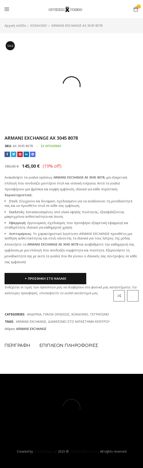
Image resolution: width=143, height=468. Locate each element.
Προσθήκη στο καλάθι (47, 278)
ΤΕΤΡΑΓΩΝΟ (99, 314)
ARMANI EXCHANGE (31, 321)
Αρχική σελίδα (15, 25)
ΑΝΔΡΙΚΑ (34, 314)
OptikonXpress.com (84, 451)
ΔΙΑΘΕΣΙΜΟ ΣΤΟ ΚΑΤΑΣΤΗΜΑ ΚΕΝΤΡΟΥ (79, 321)
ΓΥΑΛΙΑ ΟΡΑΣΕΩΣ (56, 314)
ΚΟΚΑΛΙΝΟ (38, 25)
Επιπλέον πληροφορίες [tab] (69, 345)
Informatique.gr (45, 451)
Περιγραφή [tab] (17, 345)
